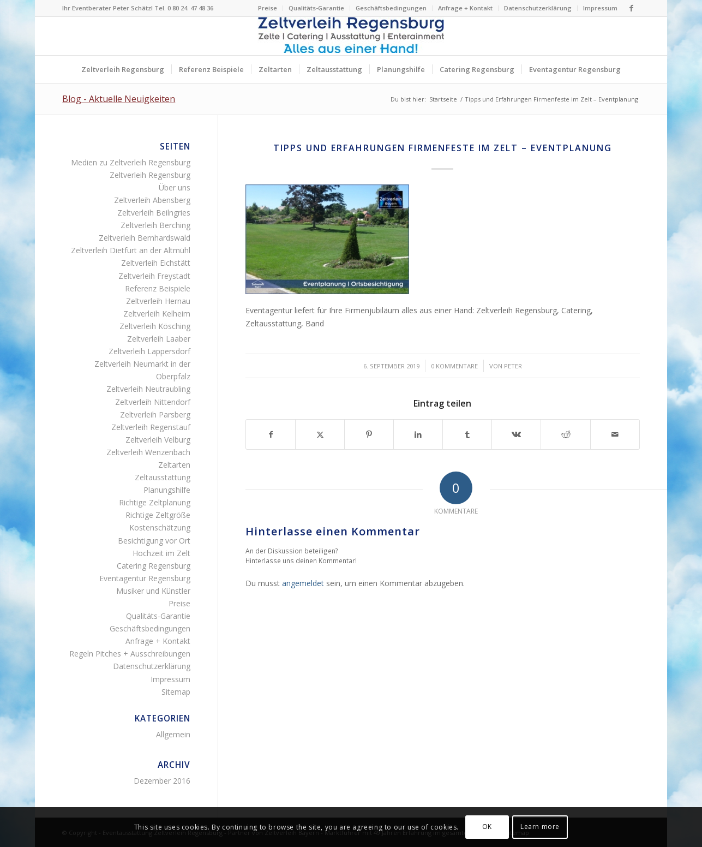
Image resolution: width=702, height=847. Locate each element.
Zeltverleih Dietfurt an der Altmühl (130, 250)
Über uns (174, 187)
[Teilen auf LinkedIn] (418, 434)
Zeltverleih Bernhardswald (144, 237)
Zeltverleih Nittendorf (152, 402)
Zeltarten (174, 465)
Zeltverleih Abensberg (152, 200)
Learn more (540, 826)
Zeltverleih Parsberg (155, 414)
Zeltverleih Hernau (158, 301)
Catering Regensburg (153, 565)
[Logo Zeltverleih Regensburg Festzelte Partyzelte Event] (350, 36)
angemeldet (303, 583)
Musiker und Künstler (153, 591)
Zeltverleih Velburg (157, 439)
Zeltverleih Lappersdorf (149, 351)
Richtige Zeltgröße (157, 515)
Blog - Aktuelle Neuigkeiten (118, 99)
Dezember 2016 (162, 781)
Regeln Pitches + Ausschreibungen (129, 653)
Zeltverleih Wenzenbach (148, 452)
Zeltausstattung (162, 477)
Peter (513, 366)
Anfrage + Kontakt (465, 8)
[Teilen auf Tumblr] (467, 434)
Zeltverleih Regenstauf (150, 427)
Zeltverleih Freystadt (154, 276)
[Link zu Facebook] (631, 8)
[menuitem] (268, 8)
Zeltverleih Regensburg (150, 175)
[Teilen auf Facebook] (270, 434)
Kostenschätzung (159, 527)
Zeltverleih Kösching (154, 326)
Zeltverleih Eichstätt (155, 263)
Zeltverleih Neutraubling (148, 389)
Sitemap (175, 692)
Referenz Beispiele (157, 288)
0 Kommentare (454, 366)
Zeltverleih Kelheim (156, 313)
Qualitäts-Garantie (316, 8)
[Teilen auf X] (320, 434)
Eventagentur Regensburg (144, 578)
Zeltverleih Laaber (158, 338)
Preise (267, 8)
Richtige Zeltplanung (154, 502)
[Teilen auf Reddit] (565, 434)
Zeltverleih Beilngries (153, 212)
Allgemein (173, 734)
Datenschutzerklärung (538, 8)
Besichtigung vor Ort (154, 540)
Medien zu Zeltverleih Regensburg (130, 162)
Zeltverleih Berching (155, 225)
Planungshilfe (166, 490)
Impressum (600, 8)
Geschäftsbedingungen (391, 8)
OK (487, 826)
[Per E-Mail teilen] (615, 434)
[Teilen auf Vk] (516, 434)
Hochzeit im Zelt (161, 553)
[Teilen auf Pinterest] (369, 434)
